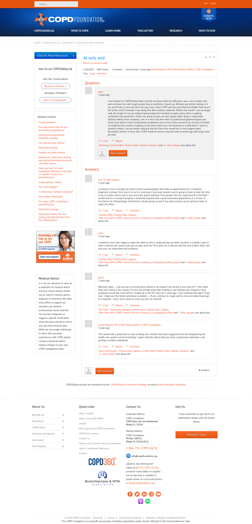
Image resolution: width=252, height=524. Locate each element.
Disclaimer (98, 517)
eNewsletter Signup (196, 434)
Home (37, 42)
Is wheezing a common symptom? (56, 191)
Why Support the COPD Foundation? (97, 428)
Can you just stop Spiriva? (52, 142)
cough (92, 73)
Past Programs (39, 446)
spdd (100, 91)
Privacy (111, 517)
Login (213, 3)
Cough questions (47, 122)
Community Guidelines (130, 517)
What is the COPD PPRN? (91, 418)
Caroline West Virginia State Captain (128, 145)
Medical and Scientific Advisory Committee (100, 443)
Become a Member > (55, 86)
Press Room (38, 421)
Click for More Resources (52, 55)
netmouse (104, 145)
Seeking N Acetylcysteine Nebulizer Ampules (52, 136)
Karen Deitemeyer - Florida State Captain (119, 350)
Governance (38, 439)
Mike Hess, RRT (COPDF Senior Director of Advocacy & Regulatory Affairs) (136, 217)
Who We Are (38, 414)
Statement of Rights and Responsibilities (166, 517)
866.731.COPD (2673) (146, 467)
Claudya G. (153, 145)
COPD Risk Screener (88, 433)
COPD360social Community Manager (128, 384)
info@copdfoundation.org (141, 483)
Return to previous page (95, 63)
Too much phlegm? (48, 186)
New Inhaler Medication (51, 196)
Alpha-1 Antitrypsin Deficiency (94, 448)
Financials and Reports (43, 433)
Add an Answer (118, 153)
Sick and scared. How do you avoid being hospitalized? (53, 129)
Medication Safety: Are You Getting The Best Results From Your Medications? (54, 217)
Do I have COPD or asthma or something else (53, 203)
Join (206, 3)
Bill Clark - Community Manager (114, 309)
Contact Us (84, 438)
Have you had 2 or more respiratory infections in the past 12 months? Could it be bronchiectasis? (55, 173)
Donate (209, 15)
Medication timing (48, 147)
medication (102, 73)
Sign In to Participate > (55, 100)
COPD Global (38, 427)
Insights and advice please (52, 152)
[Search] (56, 4)
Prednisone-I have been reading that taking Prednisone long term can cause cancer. (55, 160)
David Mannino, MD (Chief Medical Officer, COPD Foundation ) (183, 69)
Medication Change (48, 209)
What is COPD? (86, 413)
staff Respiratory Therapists (172, 384)
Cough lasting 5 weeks (50, 182)
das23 (177, 217)
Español (83, 453)
